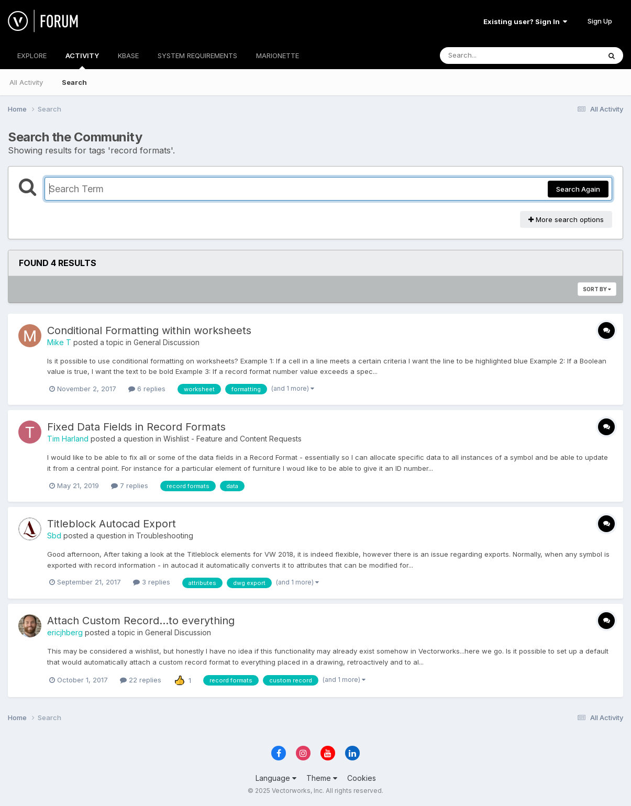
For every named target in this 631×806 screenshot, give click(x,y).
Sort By (597, 289)
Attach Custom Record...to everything (141, 620)
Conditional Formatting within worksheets (149, 330)
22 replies (140, 680)
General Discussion (167, 342)
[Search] (491, 55)
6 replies (146, 388)
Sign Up (600, 21)
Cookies (361, 778)
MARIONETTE (277, 55)
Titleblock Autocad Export (111, 523)
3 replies (151, 582)
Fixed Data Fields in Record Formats (136, 427)
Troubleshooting (164, 535)
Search (74, 82)
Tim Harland (67, 438)
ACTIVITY (82, 60)
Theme (321, 778)
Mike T (59, 342)
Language (276, 778)
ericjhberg (65, 632)
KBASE (128, 55)
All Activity (26, 82)
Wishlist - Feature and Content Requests (232, 438)
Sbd (54, 535)
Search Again (578, 189)
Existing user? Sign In (525, 21)
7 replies (129, 485)
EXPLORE (32, 55)
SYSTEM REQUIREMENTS (197, 55)
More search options (566, 219)
